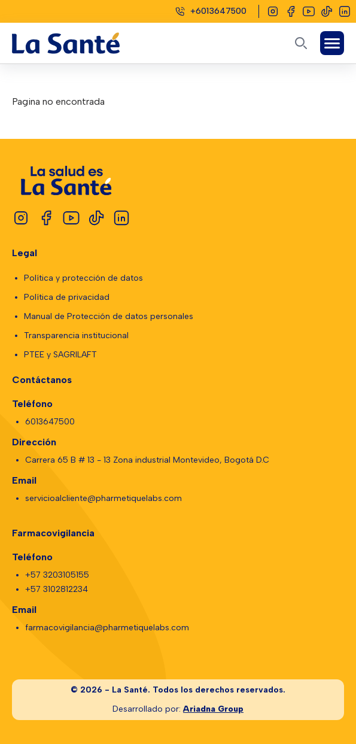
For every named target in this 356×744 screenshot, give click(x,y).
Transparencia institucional (76, 335)
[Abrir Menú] (332, 43)
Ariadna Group (213, 709)
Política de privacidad (66, 297)
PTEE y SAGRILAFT (60, 355)
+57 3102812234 (56, 589)
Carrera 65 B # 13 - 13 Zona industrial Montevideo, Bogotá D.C (147, 460)
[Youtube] (308, 11)
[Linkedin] (344, 11)
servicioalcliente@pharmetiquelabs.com (103, 498)
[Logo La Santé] (76, 43)
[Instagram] (272, 11)
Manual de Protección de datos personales (108, 316)
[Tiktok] (326, 11)
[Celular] (211, 11)
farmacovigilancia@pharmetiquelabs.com (107, 627)
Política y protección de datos (83, 278)
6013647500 (50, 422)
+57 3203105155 (57, 575)
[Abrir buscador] (301, 43)
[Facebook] (290, 11)
